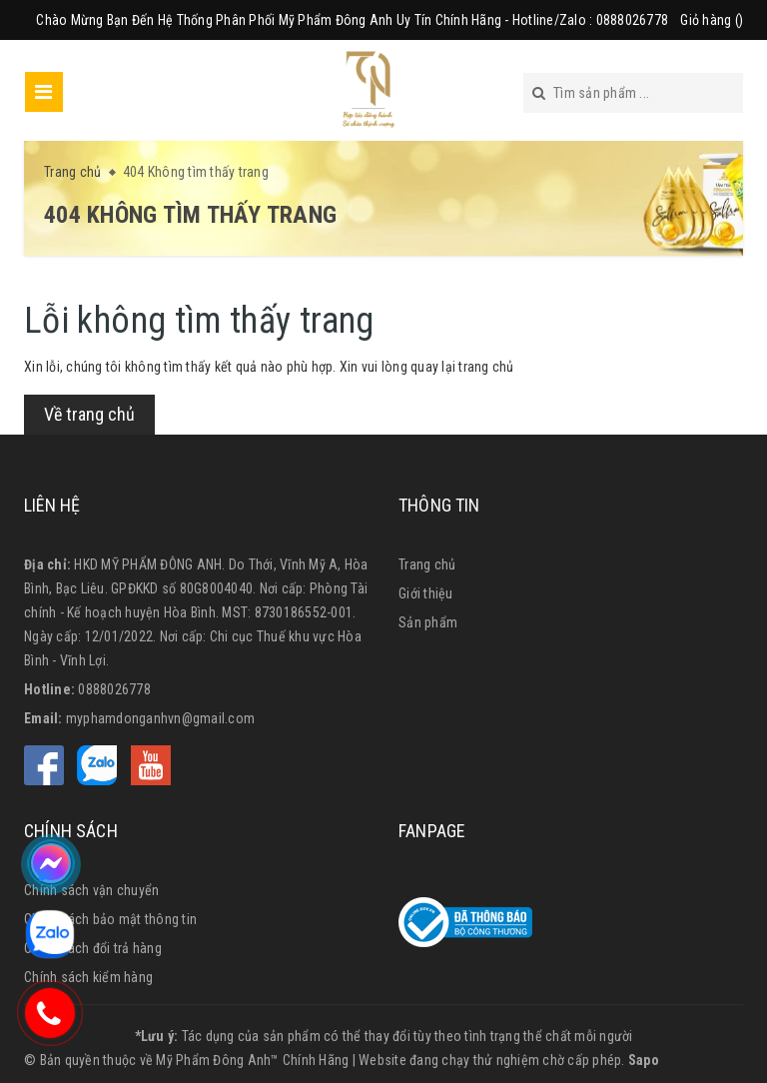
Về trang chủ (89, 414)
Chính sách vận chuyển (91, 890)
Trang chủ (426, 564)
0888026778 (114, 689)
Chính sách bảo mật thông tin (110, 919)
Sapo (643, 1060)
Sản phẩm (427, 622)
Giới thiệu (425, 593)
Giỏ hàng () (711, 20)
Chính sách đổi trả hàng (93, 948)
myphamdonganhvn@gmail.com (160, 718)
